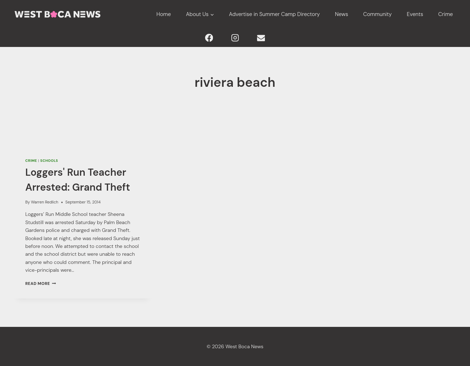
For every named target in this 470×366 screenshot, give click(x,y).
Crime (445, 14)
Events (415, 14)
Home (163, 14)
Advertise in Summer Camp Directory (274, 14)
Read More (40, 283)
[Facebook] (209, 38)
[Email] (261, 38)
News (341, 14)
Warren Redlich (44, 202)
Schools (49, 160)
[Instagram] (235, 38)
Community (377, 14)
